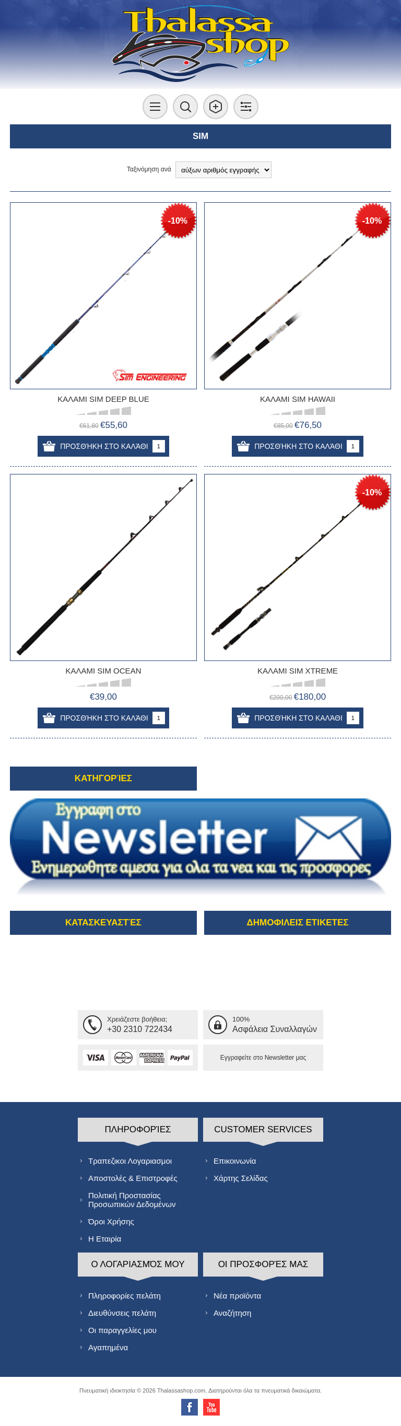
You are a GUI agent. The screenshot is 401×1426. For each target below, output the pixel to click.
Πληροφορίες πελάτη (124, 1295)
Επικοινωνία (235, 1160)
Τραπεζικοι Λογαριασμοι (130, 1160)
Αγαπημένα (108, 1347)
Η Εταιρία (104, 1238)
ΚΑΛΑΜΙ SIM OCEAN (103, 670)
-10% (177, 220)
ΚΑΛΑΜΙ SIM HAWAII (297, 399)
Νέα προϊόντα (237, 1295)
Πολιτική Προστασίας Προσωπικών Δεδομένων (131, 1200)
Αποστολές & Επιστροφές (133, 1178)
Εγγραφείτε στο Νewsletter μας (263, 1057)
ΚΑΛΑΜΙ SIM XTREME (297, 670)
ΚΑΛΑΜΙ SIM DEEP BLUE (103, 399)
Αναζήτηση (232, 1312)
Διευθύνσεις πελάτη (122, 1312)
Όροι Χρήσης (111, 1221)
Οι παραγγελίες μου (122, 1330)
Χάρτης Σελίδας (241, 1178)
